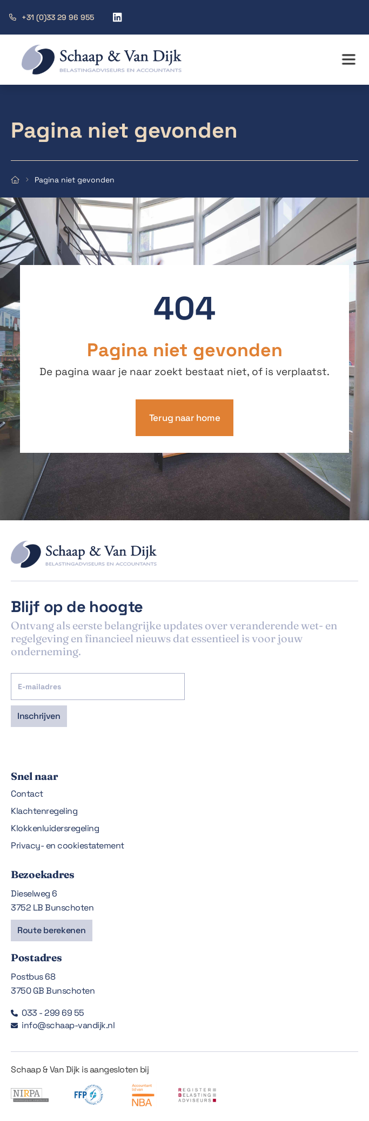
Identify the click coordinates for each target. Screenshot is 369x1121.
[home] (91, 59)
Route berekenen (51, 930)
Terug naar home (184, 418)
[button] (348, 60)
